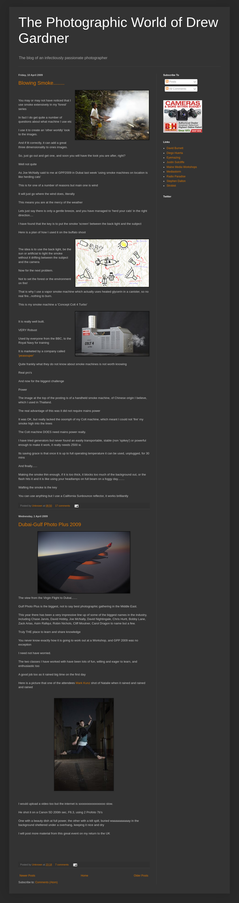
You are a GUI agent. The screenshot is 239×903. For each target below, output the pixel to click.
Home (84, 875)
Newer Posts (27, 875)
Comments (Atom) (46, 882)
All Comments (176, 88)
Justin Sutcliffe (175, 162)
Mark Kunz (83, 683)
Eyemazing (173, 157)
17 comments (62, 505)
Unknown (37, 505)
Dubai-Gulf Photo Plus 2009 (49, 524)
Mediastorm (174, 171)
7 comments (62, 864)
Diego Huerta (175, 153)
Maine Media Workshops (182, 167)
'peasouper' (26, 355)
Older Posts (141, 875)
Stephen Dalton (176, 181)
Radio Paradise (176, 176)
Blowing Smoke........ (41, 83)
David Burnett (175, 148)
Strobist (171, 185)
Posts (171, 81)
